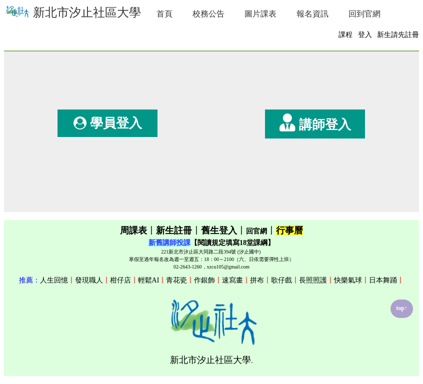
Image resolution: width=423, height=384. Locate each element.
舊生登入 (219, 231)
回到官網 (364, 14)
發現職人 (89, 280)
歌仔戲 (281, 280)
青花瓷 (176, 280)
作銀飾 (204, 280)
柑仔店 (120, 280)
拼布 (257, 280)
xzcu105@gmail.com (228, 267)
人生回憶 (54, 280)
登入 (365, 34)
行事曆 (289, 231)
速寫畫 (232, 280)
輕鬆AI (149, 280)
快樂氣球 (348, 280)
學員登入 (108, 123)
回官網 (256, 231)
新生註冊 (174, 231)
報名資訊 (312, 14)
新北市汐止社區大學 (72, 11)
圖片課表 (260, 14)
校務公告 (208, 14)
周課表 (133, 231)
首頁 (164, 14)
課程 (345, 34)
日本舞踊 (383, 280)
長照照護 (313, 280)
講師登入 (315, 123)
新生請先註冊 (398, 34)
